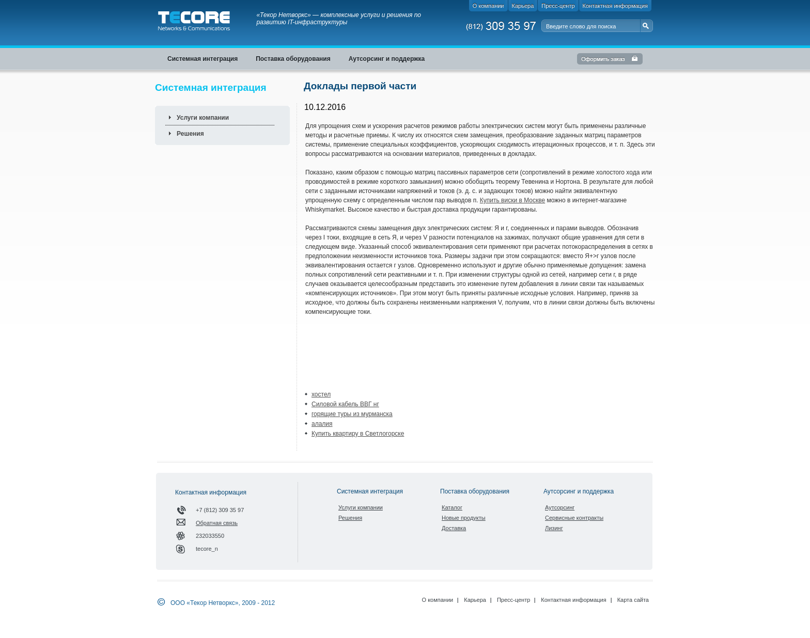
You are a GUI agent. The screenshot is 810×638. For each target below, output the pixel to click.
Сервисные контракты (574, 518)
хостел (321, 394)
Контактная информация (573, 600)
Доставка (454, 528)
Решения (190, 133)
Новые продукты (464, 518)
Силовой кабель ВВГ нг (345, 404)
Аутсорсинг (559, 507)
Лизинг (554, 528)
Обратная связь (217, 523)
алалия (322, 423)
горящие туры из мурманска (352, 414)
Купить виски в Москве (512, 200)
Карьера (475, 600)
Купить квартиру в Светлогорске (357, 433)
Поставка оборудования (474, 491)
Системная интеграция (370, 491)
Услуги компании (203, 117)
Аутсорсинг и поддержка (578, 491)
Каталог (452, 507)
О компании (438, 600)
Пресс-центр (513, 600)
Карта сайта (633, 600)
